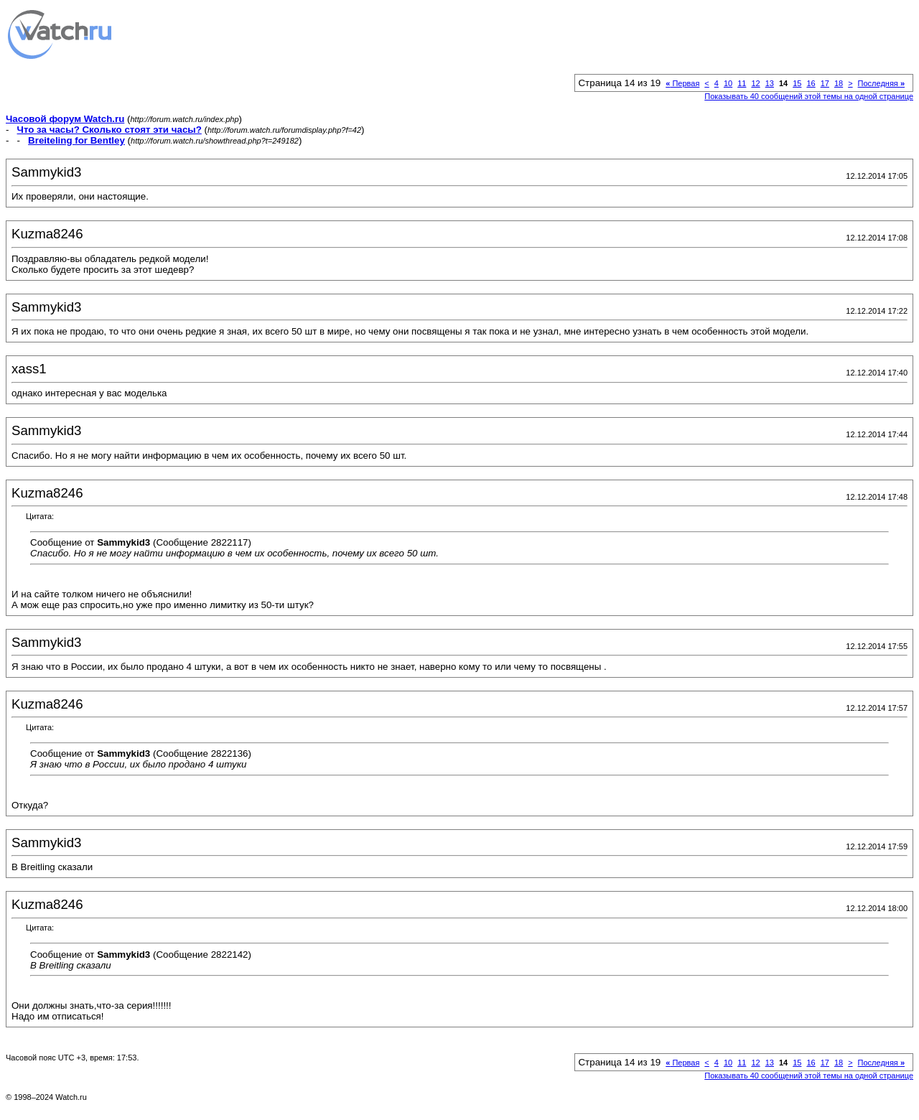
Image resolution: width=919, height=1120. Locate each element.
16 (810, 83)
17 (825, 83)
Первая (682, 83)
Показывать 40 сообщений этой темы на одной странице (808, 96)
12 (755, 83)
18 (838, 83)
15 (797, 83)
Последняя (881, 83)
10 (728, 83)
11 (741, 83)
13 (769, 83)
